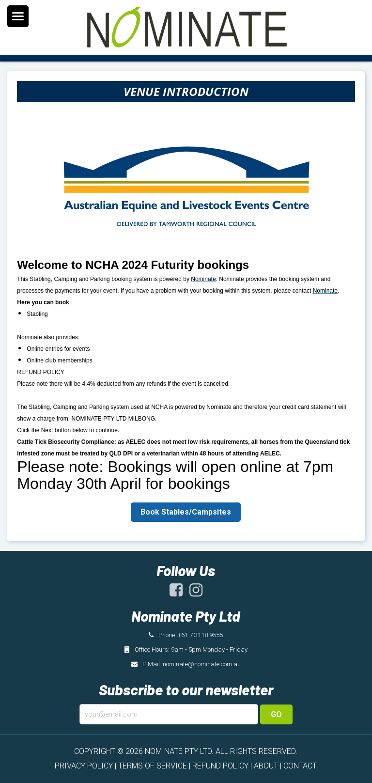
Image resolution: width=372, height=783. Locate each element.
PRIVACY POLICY (84, 765)
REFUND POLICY (220, 765)
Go (276, 714)
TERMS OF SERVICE (152, 765)
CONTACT (300, 765)
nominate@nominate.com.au (202, 664)
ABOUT (266, 765)
